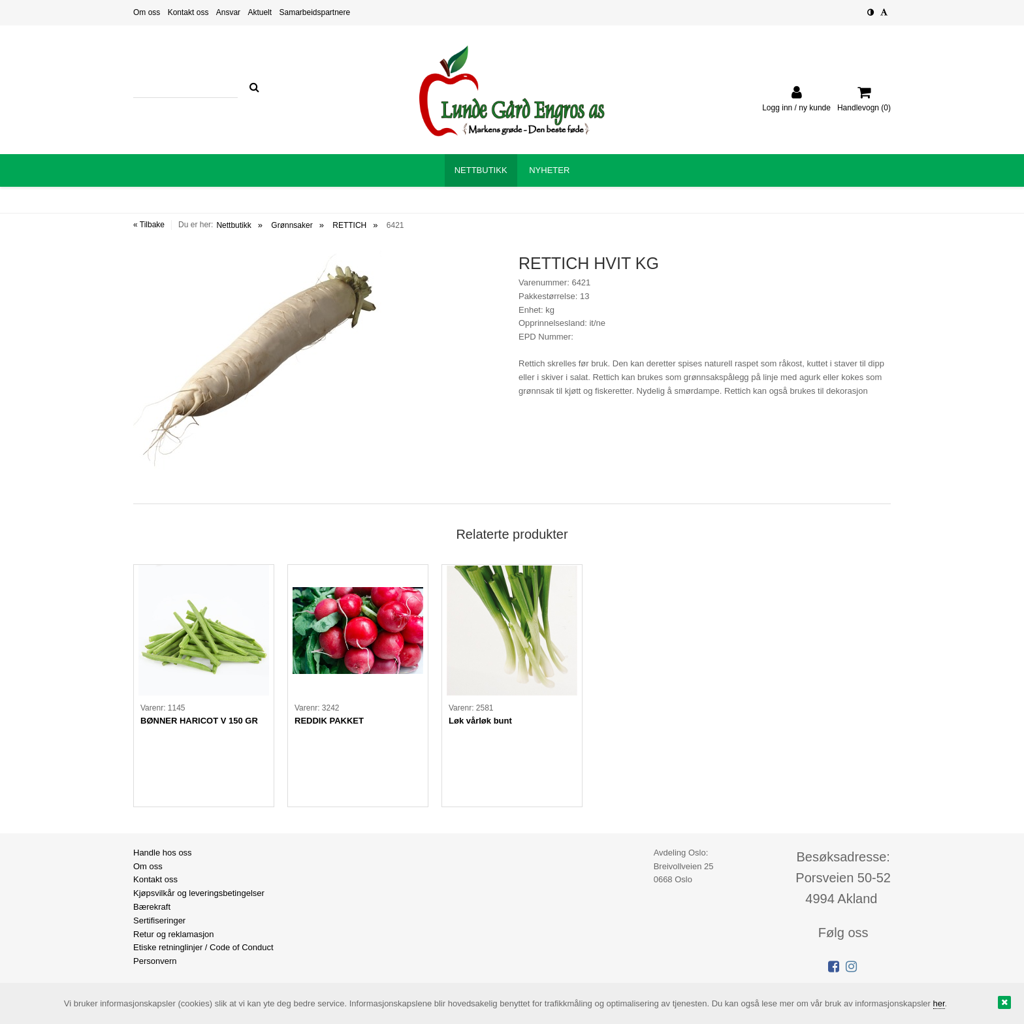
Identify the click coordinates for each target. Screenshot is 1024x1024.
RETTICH (349, 225)
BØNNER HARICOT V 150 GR (199, 721)
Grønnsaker (291, 225)
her (939, 1003)
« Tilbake (149, 224)
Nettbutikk (233, 225)
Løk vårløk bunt (480, 721)
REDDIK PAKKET (329, 721)
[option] (204, 685)
